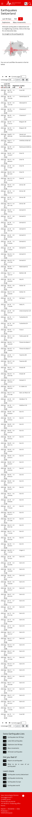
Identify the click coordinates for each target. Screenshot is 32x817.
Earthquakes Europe (14, 782)
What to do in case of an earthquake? (18, 765)
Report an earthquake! (15, 761)
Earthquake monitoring (15, 778)
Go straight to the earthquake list (13, 34)
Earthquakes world (14, 785)
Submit (17, 80)
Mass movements (19, 22)
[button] (2, 4)
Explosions (6, 22)
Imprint (3, 809)
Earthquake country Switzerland (18, 774)
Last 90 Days (6, 19)
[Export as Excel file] (23, 79)
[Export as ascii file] (26, 79)
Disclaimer (11, 809)
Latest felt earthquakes (15, 741)
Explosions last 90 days (15, 744)
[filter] (2, 87)
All (20, 19)
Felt (15, 19)
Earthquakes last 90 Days (16, 737)
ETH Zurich (8, 813)
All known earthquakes (15, 752)
